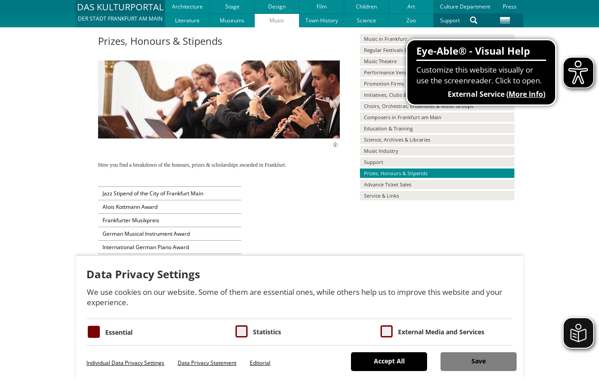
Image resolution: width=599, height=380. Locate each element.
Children (366, 6)
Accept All (389, 361)
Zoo (411, 20)
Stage (232, 6)
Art (411, 6)
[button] (120, 13)
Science (366, 20)
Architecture (187, 6)
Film (322, 6)
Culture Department (465, 6)
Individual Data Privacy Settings (125, 363)
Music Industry (381, 150)
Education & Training (388, 128)
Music (277, 20)
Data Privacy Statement (207, 363)
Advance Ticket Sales (387, 184)
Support (450, 20)
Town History (321, 20)
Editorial (260, 363)
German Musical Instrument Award (146, 234)
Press (510, 6)
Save (478, 361)
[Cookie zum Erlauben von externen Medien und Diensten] (387, 331)
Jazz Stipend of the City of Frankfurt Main (153, 193)
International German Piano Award (146, 247)
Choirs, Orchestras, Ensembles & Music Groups (418, 106)
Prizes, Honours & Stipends (396, 173)
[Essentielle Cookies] (94, 332)
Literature (187, 20)
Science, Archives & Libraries (397, 139)
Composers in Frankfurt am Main (402, 117)
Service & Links (381, 195)
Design (277, 6)
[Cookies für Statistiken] (241, 331)
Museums (232, 20)
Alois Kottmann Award (130, 207)
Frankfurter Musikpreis (131, 220)
